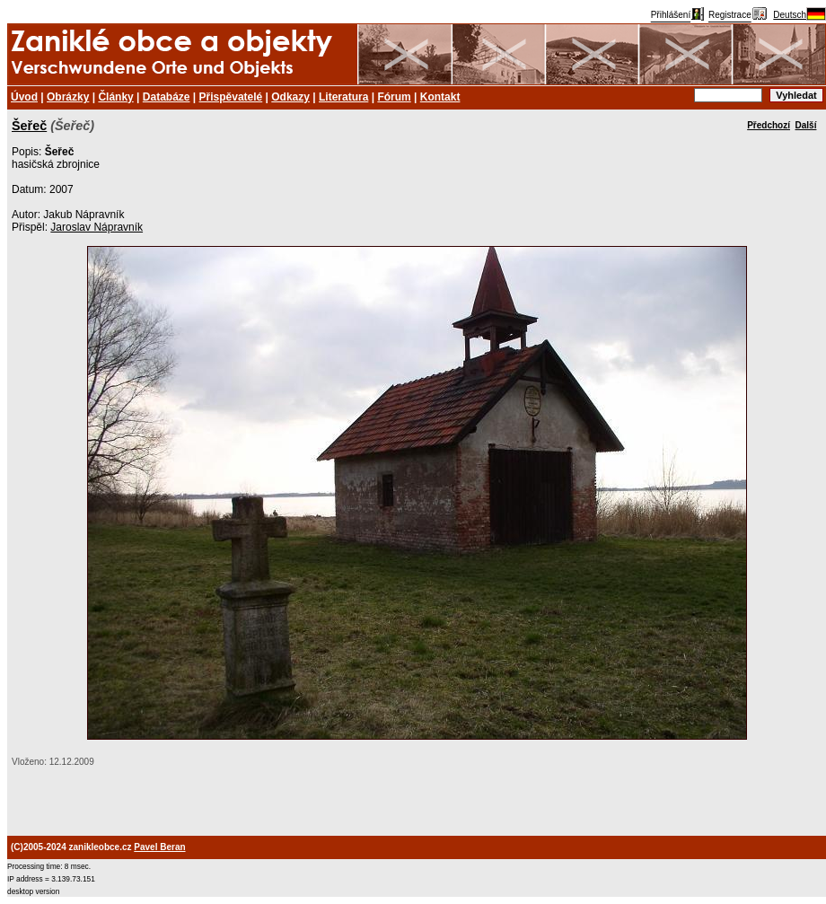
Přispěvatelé (231, 97)
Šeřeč (29, 125)
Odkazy (290, 97)
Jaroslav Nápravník (96, 227)
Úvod (24, 97)
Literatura (343, 97)
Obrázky (68, 97)
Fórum (393, 97)
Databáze (166, 97)
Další (806, 125)
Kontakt (440, 97)
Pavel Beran (159, 847)
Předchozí (768, 125)
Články (115, 97)
